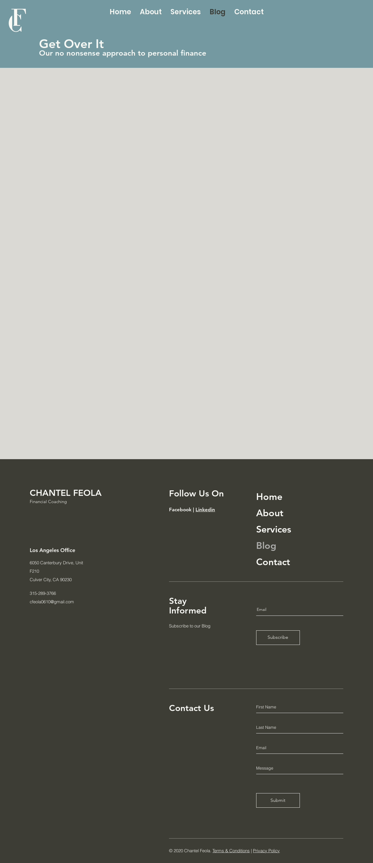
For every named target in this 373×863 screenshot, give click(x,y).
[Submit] (278, 800)
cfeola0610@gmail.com (52, 601)
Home (269, 496)
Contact (273, 561)
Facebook (180, 509)
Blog (266, 545)
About (269, 513)
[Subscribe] (278, 637)
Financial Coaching (48, 501)
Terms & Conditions (231, 850)
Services (273, 529)
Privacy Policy (266, 850)
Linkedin (205, 509)
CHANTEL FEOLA (66, 493)
